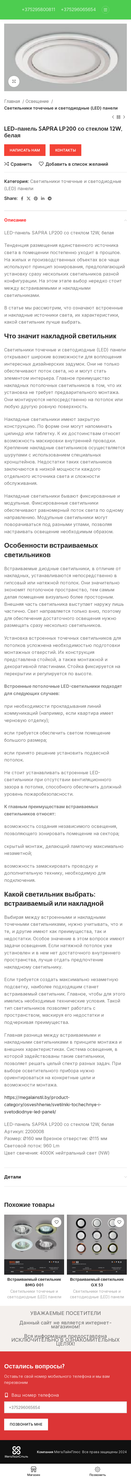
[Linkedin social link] (42, 198)
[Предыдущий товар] (113, 117)
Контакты (65, 150)
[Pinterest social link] (35, 198)
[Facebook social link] (22, 198)
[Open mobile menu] (105, 9)
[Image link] (16, 1451)
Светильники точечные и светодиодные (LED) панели (61, 108)
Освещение (38, 101)
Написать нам (25, 150)
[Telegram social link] (49, 198)
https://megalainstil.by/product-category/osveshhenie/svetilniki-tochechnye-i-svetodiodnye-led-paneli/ (52, 1104)
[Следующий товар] (124, 117)
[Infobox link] (38, 9)
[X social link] (28, 198)
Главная (12, 101)
